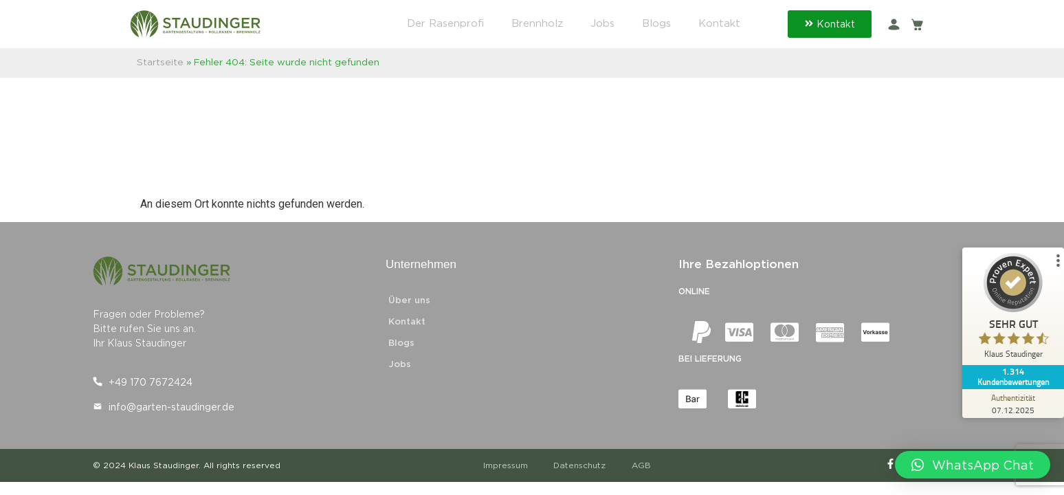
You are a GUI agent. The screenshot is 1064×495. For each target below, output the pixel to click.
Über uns (409, 300)
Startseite (160, 61)
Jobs (602, 23)
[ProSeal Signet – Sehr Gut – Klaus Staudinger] (1012, 309)
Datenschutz (583, 465)
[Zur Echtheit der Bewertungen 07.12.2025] (1012, 403)
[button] (972, 464)
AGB (646, 465)
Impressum (507, 465)
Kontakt (719, 23)
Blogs (656, 23)
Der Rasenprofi (445, 23)
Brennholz (537, 23)
